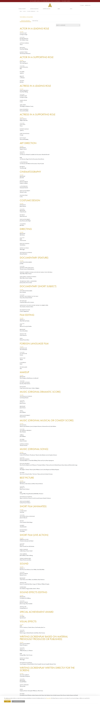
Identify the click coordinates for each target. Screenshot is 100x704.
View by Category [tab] (25, 20)
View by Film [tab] (35, 20)
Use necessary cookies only (18, 701)
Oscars (24, 11)
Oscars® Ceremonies (31, 11)
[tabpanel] (50, 360)
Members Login (87, 5)
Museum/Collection (38, 8)
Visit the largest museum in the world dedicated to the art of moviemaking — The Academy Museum (50, 1)
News (74, 8)
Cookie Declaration (7, 699)
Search (82, 5)
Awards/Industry (25, 8)
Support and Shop (50, 8)
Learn (62, 8)
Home (21, 11)
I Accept (7, 701)
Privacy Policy (48, 698)
